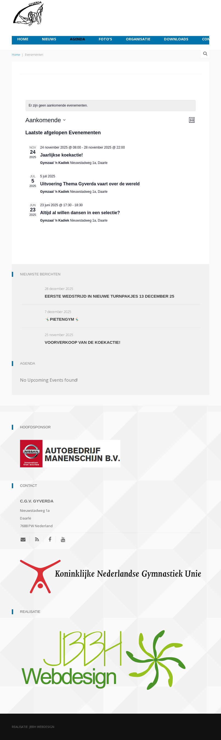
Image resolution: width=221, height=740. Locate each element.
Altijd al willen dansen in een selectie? (80, 212)
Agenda (77, 39)
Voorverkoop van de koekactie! (82, 342)
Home (22, 39)
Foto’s (105, 39)
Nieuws (49, 39)
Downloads (176, 39)
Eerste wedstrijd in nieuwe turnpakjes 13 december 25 (109, 296)
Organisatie (138, 39)
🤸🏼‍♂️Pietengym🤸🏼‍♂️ (62, 319)
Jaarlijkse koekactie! (61, 155)
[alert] (110, 105)
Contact (211, 39)
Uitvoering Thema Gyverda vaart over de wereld (90, 183)
